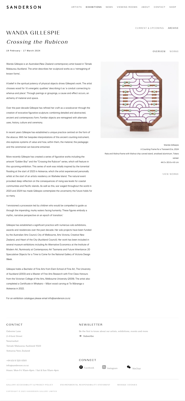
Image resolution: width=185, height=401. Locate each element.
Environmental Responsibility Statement (85, 385)
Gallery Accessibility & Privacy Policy (29, 385)
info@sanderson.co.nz (17, 365)
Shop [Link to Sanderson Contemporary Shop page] (172, 7)
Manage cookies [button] (127, 385)
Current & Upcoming (149, 28)
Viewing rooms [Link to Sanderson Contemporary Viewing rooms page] (127, 7)
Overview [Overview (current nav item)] (159, 51)
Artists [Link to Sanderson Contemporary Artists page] (76, 7)
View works (171, 174)
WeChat (133, 368)
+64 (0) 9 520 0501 (16, 360)
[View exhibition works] (139, 100)
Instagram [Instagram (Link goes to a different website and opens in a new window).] (110, 368)
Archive (173, 28)
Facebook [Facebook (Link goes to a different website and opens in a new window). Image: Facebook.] (88, 368)
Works (174, 51)
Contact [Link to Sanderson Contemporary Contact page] (160, 7)
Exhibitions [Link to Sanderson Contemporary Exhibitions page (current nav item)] (94, 7)
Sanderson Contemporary (23, 7)
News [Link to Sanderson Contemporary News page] (109, 7)
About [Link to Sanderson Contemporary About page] (146, 7)
